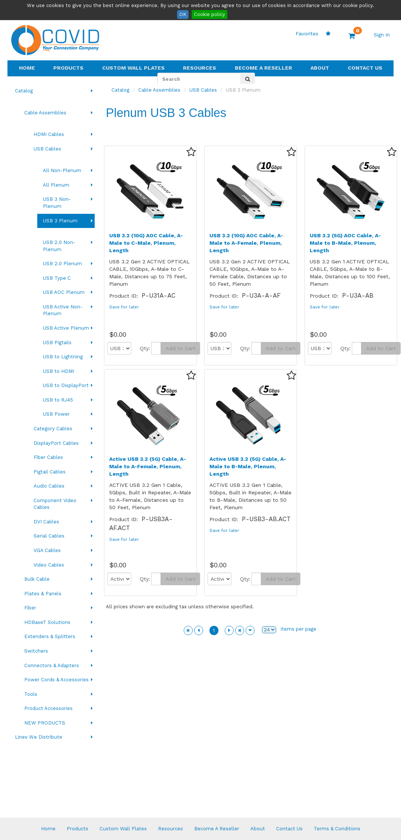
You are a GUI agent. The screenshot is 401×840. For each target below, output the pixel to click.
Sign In (382, 35)
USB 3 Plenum (60, 221)
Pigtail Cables (50, 472)
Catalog (24, 90)
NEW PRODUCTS (44, 723)
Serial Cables (49, 536)
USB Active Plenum (66, 328)
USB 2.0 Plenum (62, 263)
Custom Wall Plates (133, 68)
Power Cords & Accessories (56, 679)
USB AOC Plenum (64, 292)
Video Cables (49, 565)
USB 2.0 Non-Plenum (59, 246)
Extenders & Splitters (49, 636)
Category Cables (53, 428)
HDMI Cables (49, 134)
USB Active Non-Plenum (62, 310)
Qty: (145, 348)
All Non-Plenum (62, 170)
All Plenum (56, 185)
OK (182, 14)
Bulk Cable (37, 579)
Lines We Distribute (38, 737)
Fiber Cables (48, 457)
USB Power (56, 414)
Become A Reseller (263, 68)
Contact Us (365, 68)
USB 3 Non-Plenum (57, 202)
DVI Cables (46, 521)
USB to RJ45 (58, 400)
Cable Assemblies (45, 112)
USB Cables (47, 149)
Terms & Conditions (337, 828)
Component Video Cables (55, 504)
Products (68, 68)
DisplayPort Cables (56, 443)
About (319, 68)
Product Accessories (48, 708)
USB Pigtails (57, 342)
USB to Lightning (63, 356)
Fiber (30, 608)
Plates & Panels (42, 593)
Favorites (313, 34)
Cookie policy (209, 14)
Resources (199, 68)
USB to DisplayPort (66, 385)
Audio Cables (49, 486)
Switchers (36, 651)
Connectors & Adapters (51, 665)
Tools (30, 694)
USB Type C (57, 278)
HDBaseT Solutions (47, 622)
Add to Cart (180, 348)
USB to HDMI (58, 371)
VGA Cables (47, 550)
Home (27, 68)
